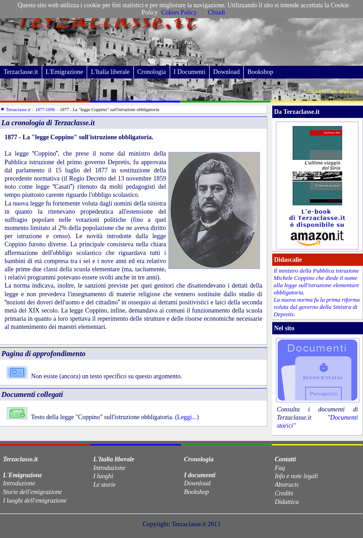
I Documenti (190, 71)
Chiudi (216, 12)
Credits (284, 493)
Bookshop (260, 71)
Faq (280, 468)
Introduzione (19, 483)
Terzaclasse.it (21, 71)
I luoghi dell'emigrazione (35, 500)
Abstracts (287, 484)
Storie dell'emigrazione (32, 492)
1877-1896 (45, 109)
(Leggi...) (186, 417)
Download (226, 71)
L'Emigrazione (64, 71)
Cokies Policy (179, 12)
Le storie (104, 484)
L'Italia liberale (110, 71)
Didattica (287, 502)
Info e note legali (296, 476)
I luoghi (103, 476)
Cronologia (151, 71)
